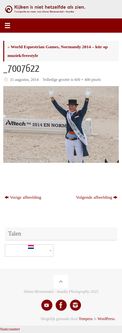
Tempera (85, 318)
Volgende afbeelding (96, 197)
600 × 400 (82, 79)
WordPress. (106, 318)
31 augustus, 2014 (24, 79)
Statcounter (10, 329)
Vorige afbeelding (23, 197)
